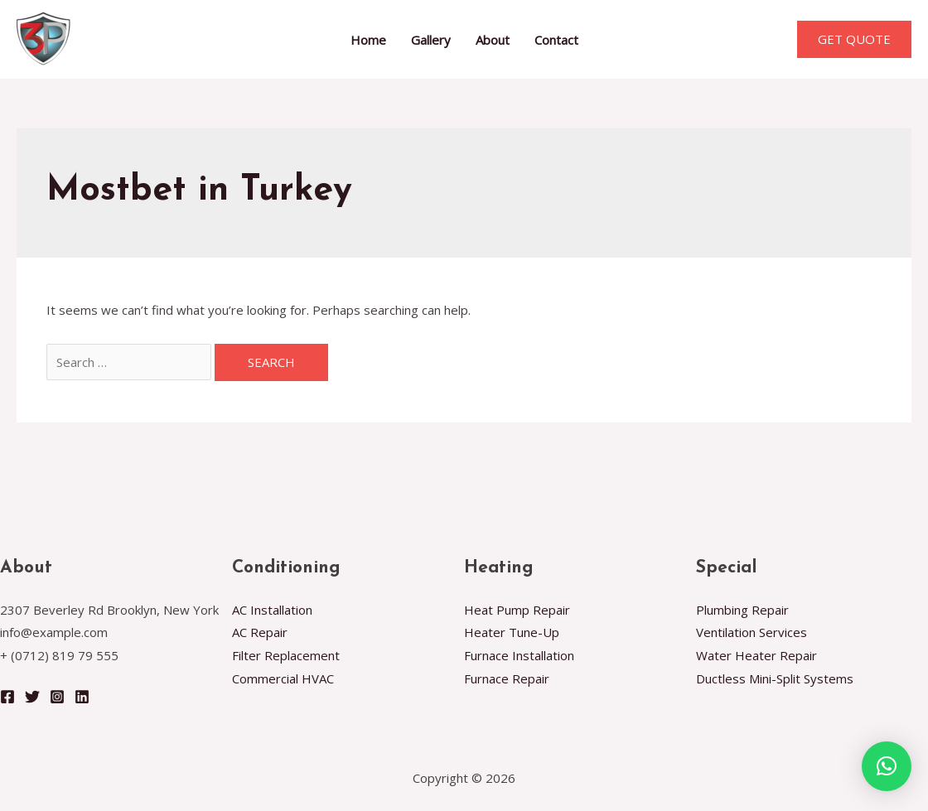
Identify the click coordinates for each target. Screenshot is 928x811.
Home (368, 39)
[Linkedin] (82, 696)
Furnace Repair (506, 678)
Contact (556, 39)
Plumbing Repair (742, 609)
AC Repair (260, 632)
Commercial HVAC (283, 678)
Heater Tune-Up (511, 632)
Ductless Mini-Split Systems (774, 678)
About (493, 39)
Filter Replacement (286, 655)
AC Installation (272, 609)
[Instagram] (57, 696)
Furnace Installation (519, 655)
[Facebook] (7, 696)
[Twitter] (32, 696)
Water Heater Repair (756, 655)
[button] (886, 766)
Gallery (431, 39)
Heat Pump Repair (517, 609)
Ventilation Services (751, 632)
